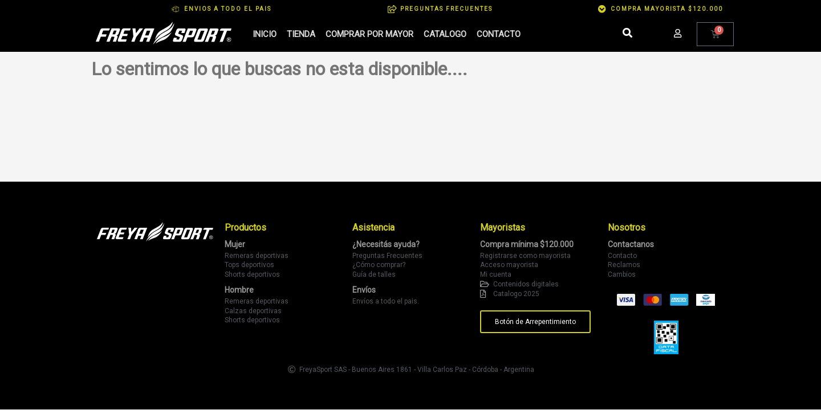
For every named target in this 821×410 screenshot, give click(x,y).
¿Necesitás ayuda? (386, 244)
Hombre (239, 289)
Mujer (235, 244)
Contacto (499, 34)
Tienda (301, 34)
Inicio (265, 34)
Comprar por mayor (369, 34)
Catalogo (445, 34)
